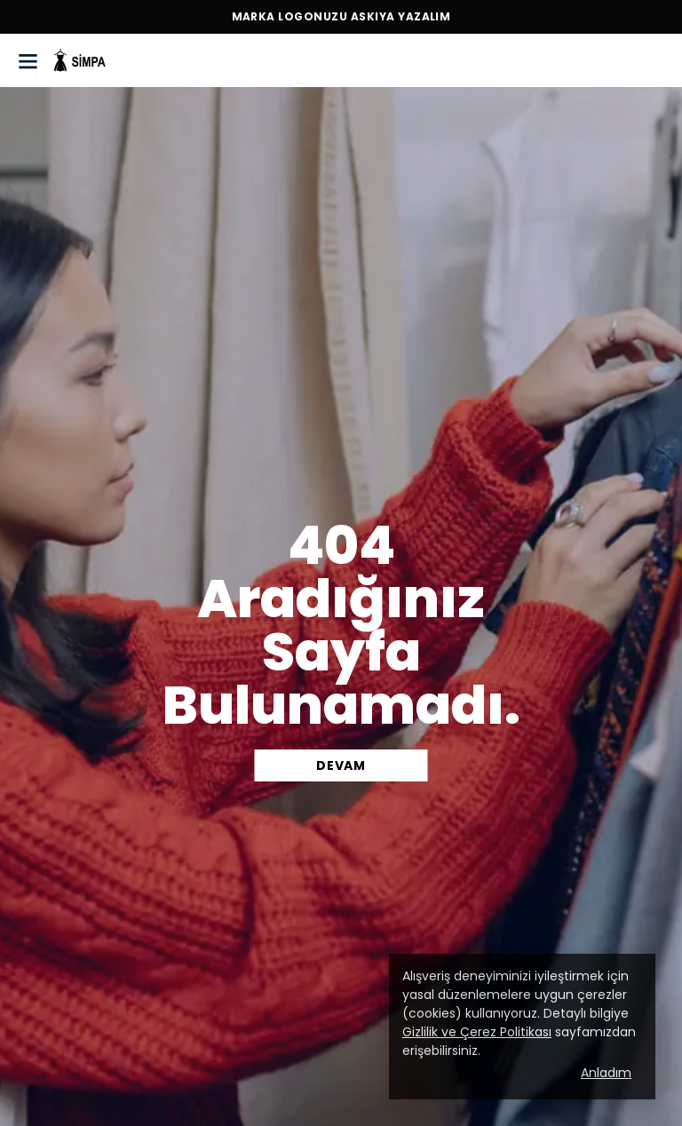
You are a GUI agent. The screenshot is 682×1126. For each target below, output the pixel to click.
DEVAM (341, 765)
